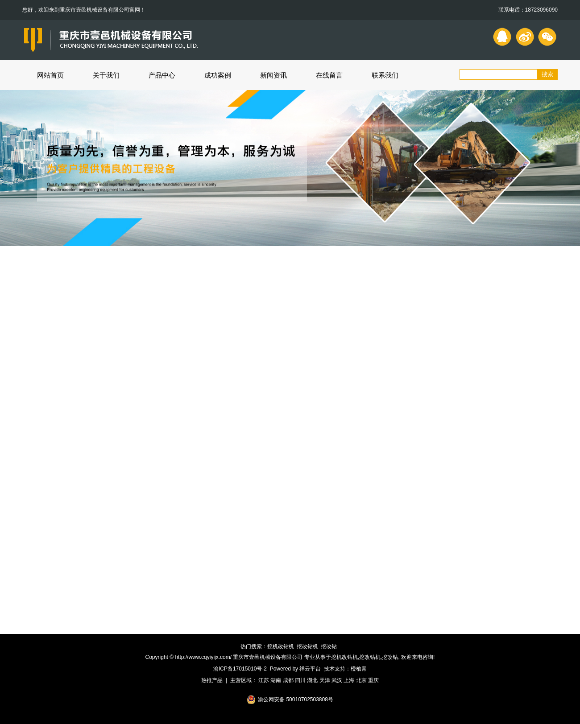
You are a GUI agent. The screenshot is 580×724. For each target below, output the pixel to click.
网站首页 (50, 75)
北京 (361, 680)
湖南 (275, 680)
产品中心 (162, 75)
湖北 (312, 680)
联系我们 (385, 75)
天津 (324, 680)
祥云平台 (310, 669)
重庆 (373, 680)
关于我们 (106, 75)
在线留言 (329, 75)
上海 (349, 680)
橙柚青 (359, 669)
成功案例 (217, 75)
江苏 (263, 680)
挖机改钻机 (280, 646)
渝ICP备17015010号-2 (240, 669)
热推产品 (212, 680)
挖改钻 (329, 646)
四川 (300, 680)
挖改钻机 (307, 646)
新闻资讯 (273, 75)
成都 (288, 680)
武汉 (336, 680)
